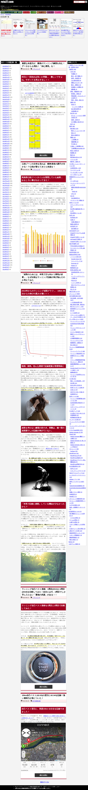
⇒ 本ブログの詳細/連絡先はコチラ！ (10, 9)
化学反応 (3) (74, 226)
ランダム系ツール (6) (76, 172)
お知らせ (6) (74, 389)
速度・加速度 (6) (76, 78)
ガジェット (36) (74, 449)
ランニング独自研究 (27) (77, 353)
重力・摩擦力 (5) (76, 85)
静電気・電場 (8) (76, 93)
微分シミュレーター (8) (78, 130)
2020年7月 (6, 123)
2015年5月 (6, 249)
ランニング (26, 12)
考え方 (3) (73, 289)
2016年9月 (6, 214)
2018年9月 (6, 161)
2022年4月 (6, 88)
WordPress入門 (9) (75, 455)
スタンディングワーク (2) (77, 471)
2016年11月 (6, 210)
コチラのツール (36, 305)
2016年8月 (6, 216)
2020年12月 (6, 117)
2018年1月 (6, 179)
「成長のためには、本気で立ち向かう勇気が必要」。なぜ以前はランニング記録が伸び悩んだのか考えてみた (43, 277)
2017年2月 (6, 203)
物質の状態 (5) (74, 224)
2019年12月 (6, 139)
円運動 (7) (74, 74)
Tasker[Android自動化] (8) (76, 485)
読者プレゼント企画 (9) (77, 387)
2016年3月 (6, 227)
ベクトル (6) (74, 159)
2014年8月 (6, 269)
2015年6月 (6, 247)
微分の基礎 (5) (75, 135)
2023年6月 (6, 66)
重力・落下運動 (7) (76, 76)
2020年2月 (6, 134)
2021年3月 (6, 112)
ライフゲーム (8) (75, 170)
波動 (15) (73, 102)
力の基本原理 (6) (76, 80)
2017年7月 (6, 192)
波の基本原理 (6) (76, 109)
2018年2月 (6, 176)
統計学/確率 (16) (74, 243)
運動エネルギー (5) (76, 82)
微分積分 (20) (74, 128)
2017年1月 (6, 205)
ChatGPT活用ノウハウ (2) (78, 241)
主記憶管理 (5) (75, 198)
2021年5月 (6, 108)
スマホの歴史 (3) (75, 518)
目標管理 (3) (73, 494)
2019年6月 (6, 152)
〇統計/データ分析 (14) (75, 531)
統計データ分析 (41, 12)
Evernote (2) (74, 263)
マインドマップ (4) (76, 261)
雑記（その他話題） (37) (77, 381)
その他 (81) (72, 378)
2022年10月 (6, 79)
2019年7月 (6, 150)
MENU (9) (71, 542)
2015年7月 (6, 245)
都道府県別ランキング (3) (77, 533)
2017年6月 (6, 194)
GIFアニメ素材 (59, 12)
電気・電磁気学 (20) (76, 91)
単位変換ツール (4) (75, 213)
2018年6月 (6, 168)
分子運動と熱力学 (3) (77, 122)
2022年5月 (6, 86)
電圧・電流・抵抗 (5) (77, 100)
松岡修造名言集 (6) (75, 417)
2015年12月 (6, 234)
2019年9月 (6, 145)
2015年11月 (6, 236)
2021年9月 (6, 101)
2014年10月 (6, 265)
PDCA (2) (74, 280)
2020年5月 (6, 128)
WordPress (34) (74, 453)
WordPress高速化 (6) (76, 458)
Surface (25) (74, 451)
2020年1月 (6, 137)
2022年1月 (6, 95)
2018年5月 (6, 170)
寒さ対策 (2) (74, 345)
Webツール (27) (74, 202)
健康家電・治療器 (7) (76, 342)
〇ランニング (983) (74, 294)
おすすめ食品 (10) (74, 505)
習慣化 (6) (73, 287)
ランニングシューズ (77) (77, 321)
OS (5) (72, 196)
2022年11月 (6, 77)
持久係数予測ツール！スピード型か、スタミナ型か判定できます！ (66, 32)
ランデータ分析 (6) (75, 419)
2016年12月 (6, 207)
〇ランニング (36, 69)
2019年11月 (6, 141)
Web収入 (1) (73, 496)
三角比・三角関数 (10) (76, 146)
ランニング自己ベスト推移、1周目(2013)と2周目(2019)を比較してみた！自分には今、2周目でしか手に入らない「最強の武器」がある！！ (44, 592)
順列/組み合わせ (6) (76, 157)
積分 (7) (73, 133)
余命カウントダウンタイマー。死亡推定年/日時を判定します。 (78, 32)
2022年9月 (6, 81)
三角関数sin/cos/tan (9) (78, 148)
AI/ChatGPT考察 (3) (76, 239)
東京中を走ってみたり (52, 448)
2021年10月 (6, 99)
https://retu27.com (35, 786)
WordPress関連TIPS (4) (77, 464)
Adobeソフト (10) (74, 479)
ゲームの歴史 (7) (74, 520)
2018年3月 (6, 174)
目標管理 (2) (74, 394)
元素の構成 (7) (75, 222)
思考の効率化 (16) (75, 270)
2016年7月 (6, 218)
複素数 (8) (73, 153)
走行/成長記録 (36, 701)
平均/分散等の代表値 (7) (77, 246)
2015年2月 (6, 256)
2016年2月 (6, 229)
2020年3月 (6, 132)
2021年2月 (6, 115)
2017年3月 (6, 201)
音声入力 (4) (74, 468)
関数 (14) (73, 137)
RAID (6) (74, 191)
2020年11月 (6, 119)
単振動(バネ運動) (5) (77, 87)
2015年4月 (6, 251)
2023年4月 (6, 70)
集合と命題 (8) (74, 150)
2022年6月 (6, 84)
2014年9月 (6, 267)
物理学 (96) (72, 69)
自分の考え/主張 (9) (76, 385)
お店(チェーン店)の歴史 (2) (77, 528)
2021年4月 (6, 110)
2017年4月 (6, 198)
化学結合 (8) (74, 217)
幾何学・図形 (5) (75, 161)
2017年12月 (6, 181)
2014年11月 (6, 263)
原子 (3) (72, 124)
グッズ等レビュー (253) (76, 319)
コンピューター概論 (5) (77, 200)
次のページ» (44, 782)
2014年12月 (6, 260)
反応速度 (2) (74, 228)
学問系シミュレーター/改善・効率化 (11, 12)
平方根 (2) (74, 144)
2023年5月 (6, 68)
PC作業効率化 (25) (75, 466)
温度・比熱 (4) (75, 119)
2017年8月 (6, 190)
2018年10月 (6, 159)
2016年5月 (6, 223)
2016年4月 (6, 225)
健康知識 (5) (74, 372)
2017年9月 (6, 187)
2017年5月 (6, 196)
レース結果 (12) (75, 313)
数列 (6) (72, 155)
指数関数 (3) (74, 142)
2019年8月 (6, 148)
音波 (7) (73, 104)
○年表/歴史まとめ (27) (75, 511)
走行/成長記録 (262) (75, 296)
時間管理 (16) (74, 268)
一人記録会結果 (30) (76, 302)
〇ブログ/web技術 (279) (76, 430)
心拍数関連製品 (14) (76, 338)
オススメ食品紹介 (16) (76, 332)
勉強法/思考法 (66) (74, 254)
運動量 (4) (74, 89)
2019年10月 (6, 143)
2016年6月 (6, 221)
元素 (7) (72, 219)
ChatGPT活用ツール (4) (77, 237)
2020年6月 (6, 126)
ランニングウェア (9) (76, 340)
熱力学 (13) (73, 113)
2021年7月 (6, 104)
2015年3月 (6, 254)
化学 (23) (72, 215)
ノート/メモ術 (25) (75, 256)
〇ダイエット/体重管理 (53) (77, 498)
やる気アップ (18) (74, 411)
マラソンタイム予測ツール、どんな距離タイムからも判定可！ (30, 32)
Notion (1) (74, 265)
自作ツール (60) (74, 396)
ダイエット (50, 12)
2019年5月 (6, 154)
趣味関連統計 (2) (74, 537)
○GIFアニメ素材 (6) (74, 544)
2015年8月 (6, 243)
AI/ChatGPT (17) (74, 230)
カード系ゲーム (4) (75, 174)
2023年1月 (6, 75)
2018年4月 (6, 172)
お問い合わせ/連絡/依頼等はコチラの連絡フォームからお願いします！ (33, 788)
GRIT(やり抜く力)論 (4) (77, 392)
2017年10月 (6, 185)
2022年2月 (6, 92)
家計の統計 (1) (73, 539)
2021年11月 (6, 97)
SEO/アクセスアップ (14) (76, 473)
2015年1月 (6, 258)
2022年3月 (6, 90)
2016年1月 (6, 232)
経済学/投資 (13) (74, 252)
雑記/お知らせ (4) (74, 291)
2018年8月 (6, 163)
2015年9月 (6, 240)
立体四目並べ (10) (75, 168)
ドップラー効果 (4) (77, 106)
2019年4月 (6, 157)
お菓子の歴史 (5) (74, 522)
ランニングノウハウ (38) (77, 351)
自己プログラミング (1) (78, 285)
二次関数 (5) (74, 139)
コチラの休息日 (29, 93)
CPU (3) (73, 193)
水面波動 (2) (74, 111)
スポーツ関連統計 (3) (75, 535)
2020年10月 (6, 121)
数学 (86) (72, 126)
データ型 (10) (74, 181)
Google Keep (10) (76, 259)
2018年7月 (6, 165)
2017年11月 (6, 183)
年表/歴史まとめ (69, 12)
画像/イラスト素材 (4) (75, 492)
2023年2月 (6, 73)
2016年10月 (6, 212)
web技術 (33, 12)
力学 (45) (73, 71)
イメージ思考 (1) (76, 282)
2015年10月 (6, 238)
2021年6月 (6, 106)
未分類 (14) (73, 383)
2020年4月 (6, 130)
